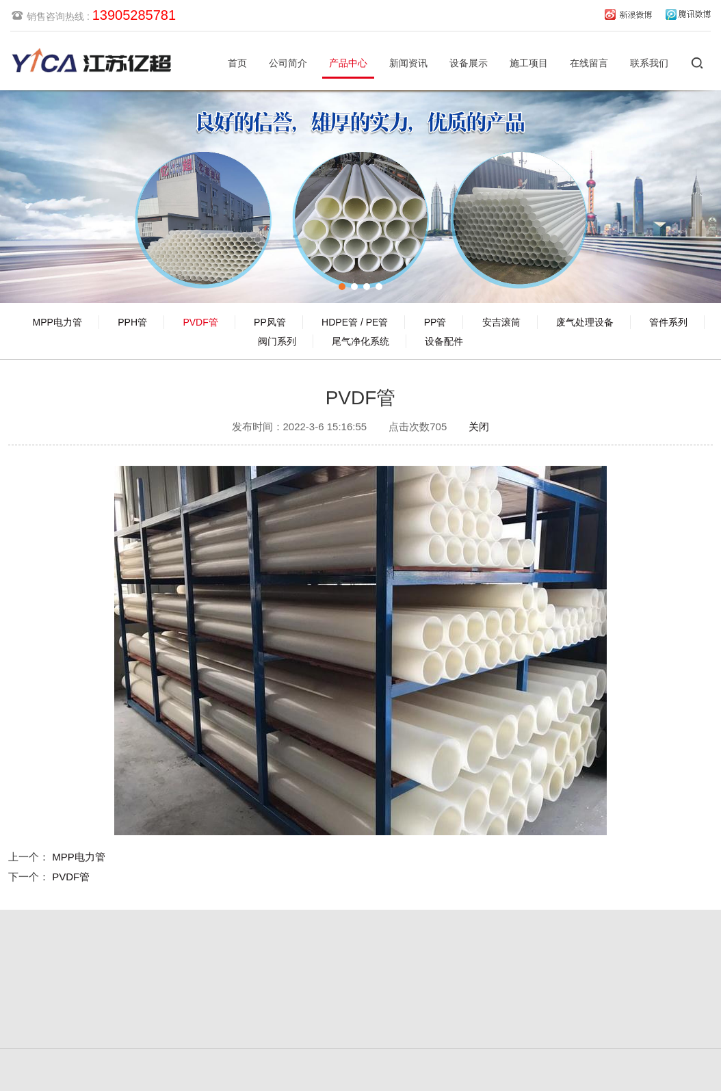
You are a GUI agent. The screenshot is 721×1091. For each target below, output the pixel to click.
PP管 (435, 322)
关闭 (479, 424)
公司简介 (288, 62)
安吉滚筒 (501, 322)
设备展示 (468, 62)
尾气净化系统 (360, 341)
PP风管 (270, 322)
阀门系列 (277, 341)
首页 (237, 62)
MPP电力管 (57, 322)
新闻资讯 (408, 62)
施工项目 (529, 62)
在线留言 (589, 62)
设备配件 (444, 341)
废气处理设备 (585, 322)
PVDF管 (200, 322)
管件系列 (668, 322)
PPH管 (132, 322)
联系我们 (649, 62)
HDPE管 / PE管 (355, 322)
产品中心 (348, 62)
